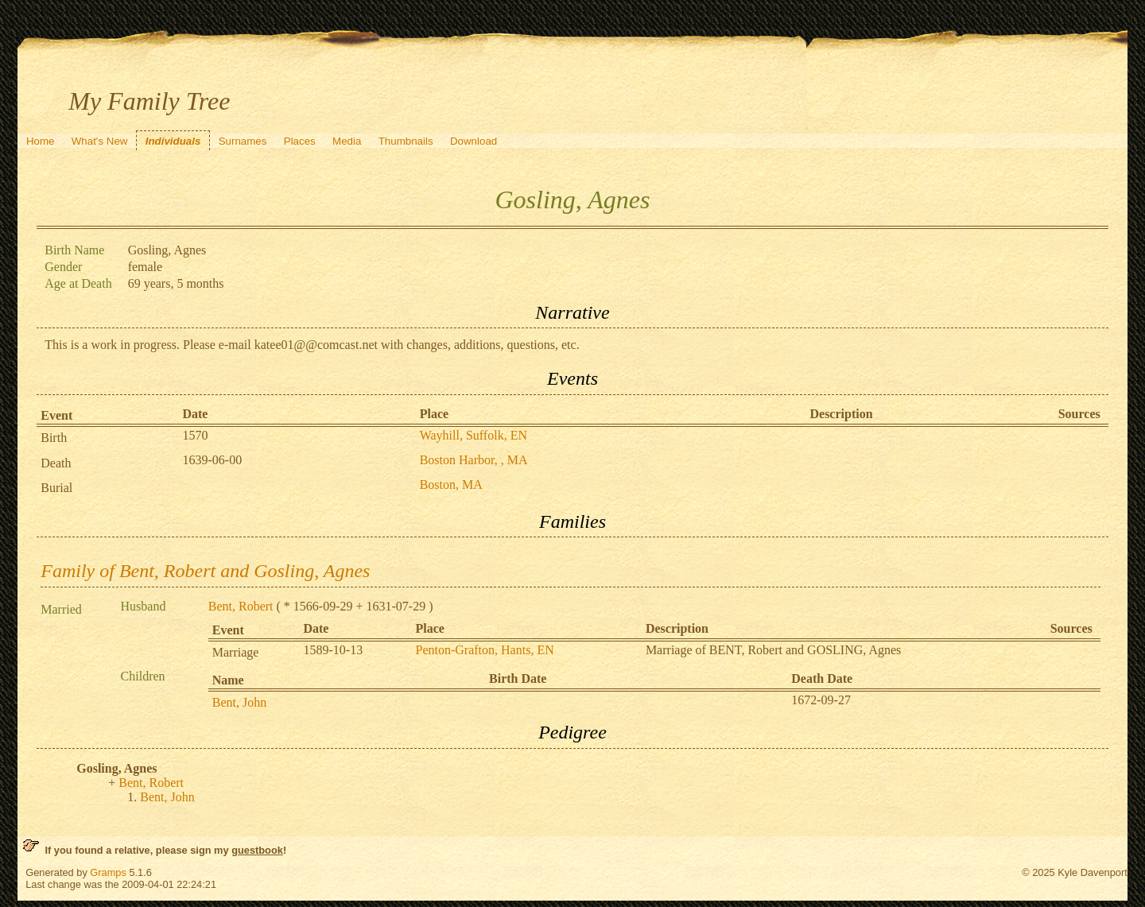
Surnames (243, 141)
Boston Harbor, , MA (474, 460)
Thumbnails (405, 141)
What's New (100, 141)
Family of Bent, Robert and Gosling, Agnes (205, 570)
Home (40, 141)
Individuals (173, 141)
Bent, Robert (241, 606)
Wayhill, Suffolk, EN (473, 435)
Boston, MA (451, 484)
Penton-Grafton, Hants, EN (485, 650)
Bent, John (239, 702)
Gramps (108, 872)
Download (473, 141)
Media (346, 141)
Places (300, 141)
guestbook (257, 850)
